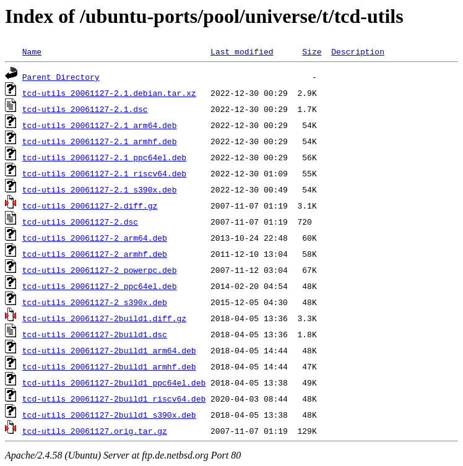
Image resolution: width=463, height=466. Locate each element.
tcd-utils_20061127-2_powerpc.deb (99, 269)
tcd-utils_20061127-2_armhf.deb (94, 253)
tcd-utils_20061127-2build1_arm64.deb (109, 350)
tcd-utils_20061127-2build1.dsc (94, 334)
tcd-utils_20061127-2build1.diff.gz (104, 318)
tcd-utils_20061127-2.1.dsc (85, 108)
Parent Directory (61, 76)
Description (357, 51)
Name (31, 51)
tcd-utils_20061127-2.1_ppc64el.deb (104, 157)
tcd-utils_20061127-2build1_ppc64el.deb (114, 382)
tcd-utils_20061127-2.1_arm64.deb (99, 125)
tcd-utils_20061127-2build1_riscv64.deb (114, 398)
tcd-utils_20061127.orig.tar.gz (94, 430)
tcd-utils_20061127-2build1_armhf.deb (109, 366)
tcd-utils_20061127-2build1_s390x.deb (109, 414)
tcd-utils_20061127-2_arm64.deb (94, 237)
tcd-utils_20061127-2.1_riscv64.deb (104, 173)
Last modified (241, 51)
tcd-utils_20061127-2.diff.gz (89, 205)
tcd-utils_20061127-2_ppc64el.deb (99, 285)
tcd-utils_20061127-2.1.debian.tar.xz (109, 92)
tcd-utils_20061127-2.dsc (80, 221)
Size (311, 51)
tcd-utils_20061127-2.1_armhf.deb (99, 141)
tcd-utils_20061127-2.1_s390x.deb (99, 189)
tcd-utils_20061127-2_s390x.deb (94, 302)
